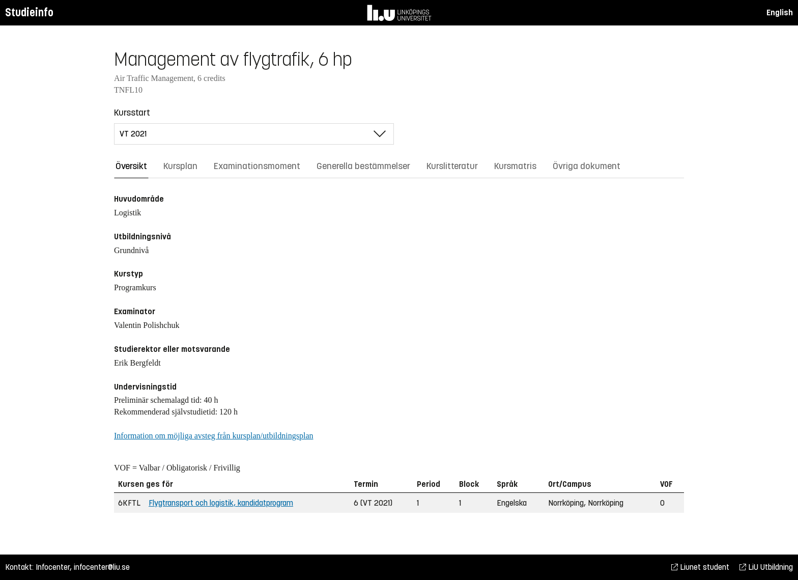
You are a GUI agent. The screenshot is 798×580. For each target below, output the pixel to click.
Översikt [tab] (131, 166)
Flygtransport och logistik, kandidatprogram (221, 503)
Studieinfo (29, 12)
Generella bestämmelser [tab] (363, 166)
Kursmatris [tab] (515, 166)
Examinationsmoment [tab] (257, 166)
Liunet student (700, 567)
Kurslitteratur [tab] (452, 166)
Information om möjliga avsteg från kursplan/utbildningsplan (213, 435)
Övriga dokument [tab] (586, 166)
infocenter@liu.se (102, 567)
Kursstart (132, 112)
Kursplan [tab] (180, 166)
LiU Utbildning (766, 567)
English (779, 12)
